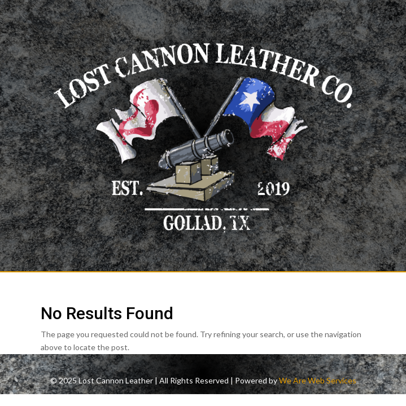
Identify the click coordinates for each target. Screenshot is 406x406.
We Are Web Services (317, 380)
